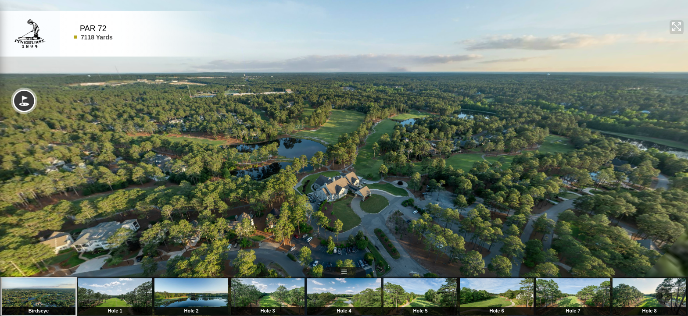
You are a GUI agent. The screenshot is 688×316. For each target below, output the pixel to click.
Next (663, 296)
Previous (16, 296)
